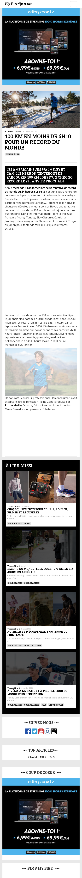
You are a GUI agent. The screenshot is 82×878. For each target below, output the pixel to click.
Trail (27, 523)
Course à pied (13, 154)
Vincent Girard (13, 131)
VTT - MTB (36, 645)
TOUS (51, 757)
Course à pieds (31, 583)
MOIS (43, 757)
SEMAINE (32, 757)
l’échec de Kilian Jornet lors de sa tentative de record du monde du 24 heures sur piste (40, 189)
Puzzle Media (13, 405)
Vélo (44, 704)
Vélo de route (56, 704)
